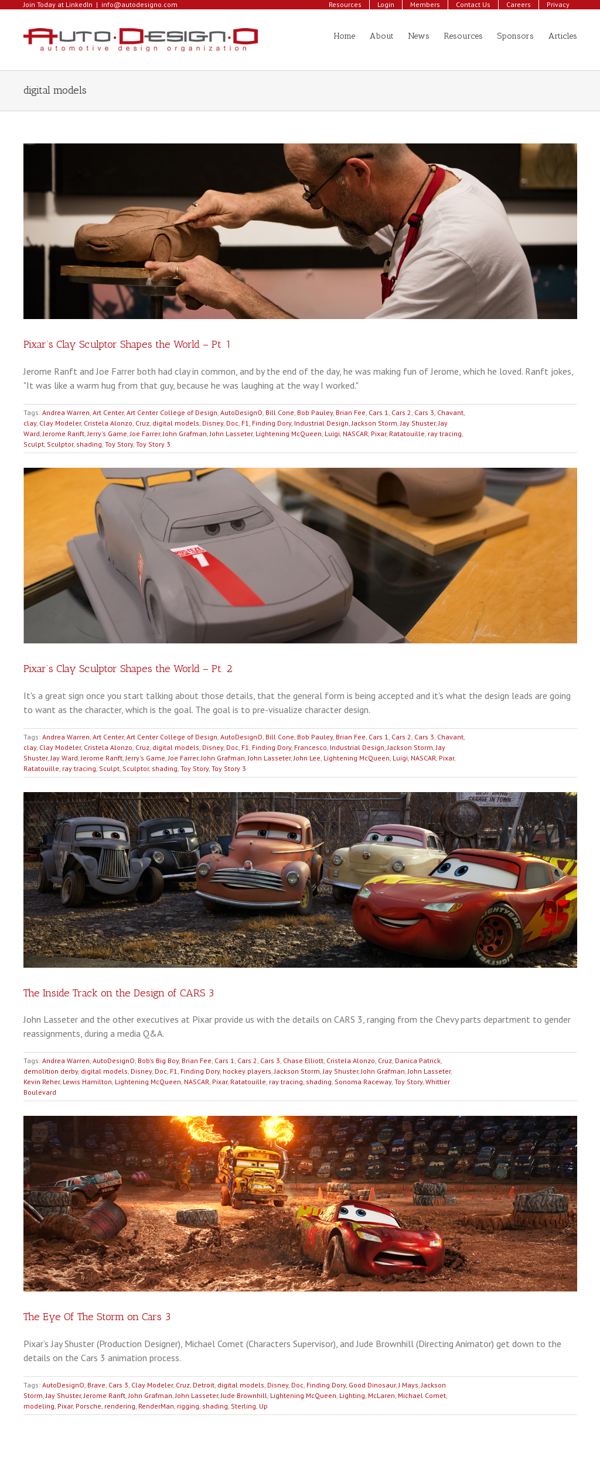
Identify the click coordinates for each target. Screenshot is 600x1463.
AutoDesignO (241, 412)
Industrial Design (321, 423)
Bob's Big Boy (158, 1060)
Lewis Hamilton (87, 1081)
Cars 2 (401, 412)
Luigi (332, 433)
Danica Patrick (418, 1060)
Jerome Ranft (63, 433)
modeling (38, 1406)
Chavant (450, 412)
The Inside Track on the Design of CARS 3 (118, 992)
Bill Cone (279, 412)
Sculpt (33, 444)
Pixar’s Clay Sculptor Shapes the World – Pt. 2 (128, 668)
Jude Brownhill (244, 1395)
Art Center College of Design (172, 412)
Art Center (108, 412)
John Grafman (185, 433)
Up (263, 1406)
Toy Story (119, 444)
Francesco (310, 747)
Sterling (243, 1406)
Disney (212, 423)
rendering (119, 1406)
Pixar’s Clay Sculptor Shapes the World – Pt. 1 (127, 344)
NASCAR (355, 433)
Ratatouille (407, 433)
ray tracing (445, 433)
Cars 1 (378, 412)
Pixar (378, 433)
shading (89, 444)
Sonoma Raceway (363, 1081)
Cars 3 (424, 412)
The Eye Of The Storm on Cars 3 (97, 1316)
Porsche (88, 1406)
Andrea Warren (66, 412)
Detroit (203, 1384)
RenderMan (156, 1406)
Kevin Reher (41, 1081)
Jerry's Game (107, 433)
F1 (245, 423)
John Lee (307, 757)
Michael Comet (422, 1395)
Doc (232, 423)
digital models (175, 423)
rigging (188, 1406)
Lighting (352, 1395)
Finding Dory (271, 423)
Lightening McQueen (288, 433)
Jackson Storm (374, 423)
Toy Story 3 (153, 444)
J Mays (408, 1384)
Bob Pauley (315, 412)
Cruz (142, 423)
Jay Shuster (417, 423)
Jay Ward (64, 757)
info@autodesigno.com (139, 4)
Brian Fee (351, 412)
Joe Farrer (145, 433)
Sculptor (60, 444)
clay (29, 423)
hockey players (247, 1071)
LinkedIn (79, 4)
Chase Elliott (303, 1060)
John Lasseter (231, 433)
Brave (96, 1384)
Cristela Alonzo (108, 423)
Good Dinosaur (372, 1384)
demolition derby (50, 1071)
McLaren (381, 1395)
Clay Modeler (60, 423)
